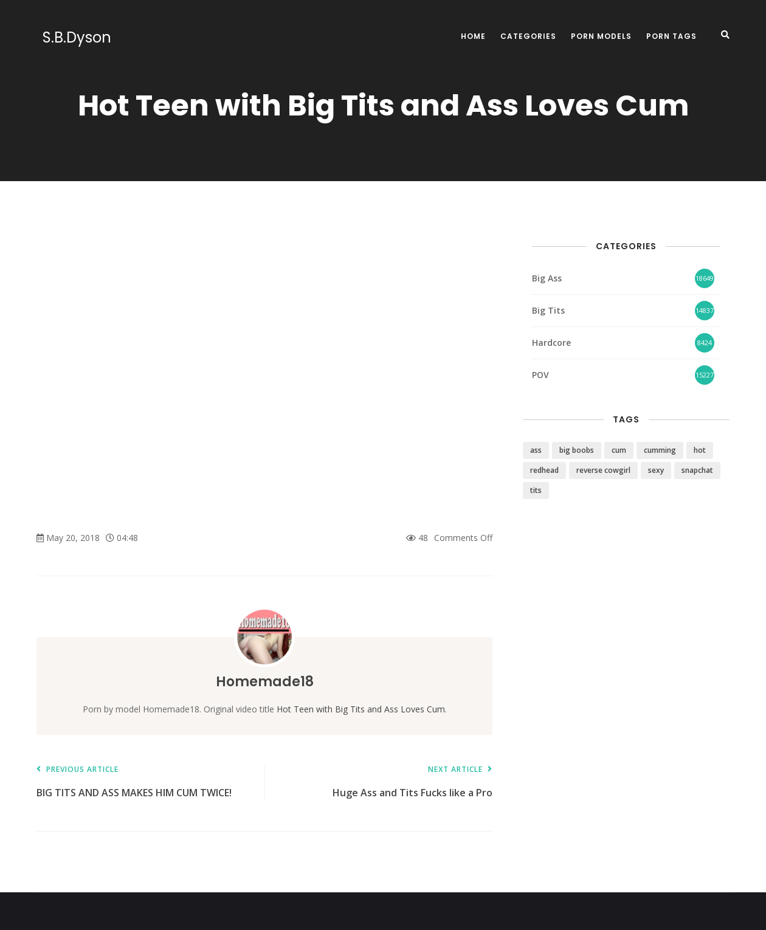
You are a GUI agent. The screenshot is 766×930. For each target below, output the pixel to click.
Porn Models (601, 36)
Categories (528, 36)
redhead (544, 470)
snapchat (697, 470)
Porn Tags (671, 36)
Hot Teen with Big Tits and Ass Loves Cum (361, 709)
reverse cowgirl (603, 470)
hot (700, 450)
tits (536, 490)
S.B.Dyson (70, 37)
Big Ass (547, 278)
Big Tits (548, 310)
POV (540, 375)
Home (473, 36)
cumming (660, 450)
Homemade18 (264, 681)
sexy (656, 470)
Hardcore (551, 342)
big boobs (576, 450)
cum (619, 450)
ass (536, 450)
